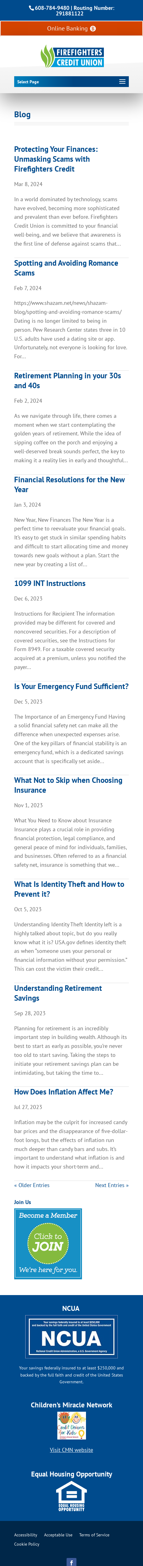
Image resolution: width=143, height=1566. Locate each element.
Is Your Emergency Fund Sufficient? (71, 686)
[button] (70, 82)
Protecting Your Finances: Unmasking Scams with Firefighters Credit (56, 159)
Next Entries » (112, 1185)
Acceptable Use (58, 1535)
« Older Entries (32, 1185)
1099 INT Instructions (50, 583)
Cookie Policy (26, 1544)
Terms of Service (94, 1535)
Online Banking (67, 28)
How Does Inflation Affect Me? (63, 1092)
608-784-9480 (52, 7)
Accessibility (25, 1535)
